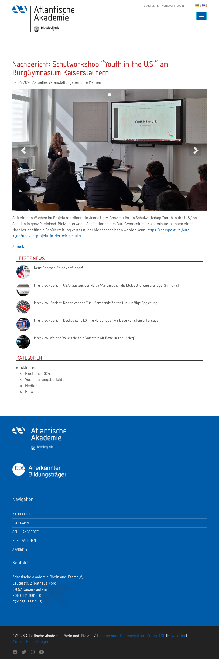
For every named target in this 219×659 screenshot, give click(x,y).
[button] (24, 150)
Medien (31, 385)
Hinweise (33, 391)
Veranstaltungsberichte (44, 379)
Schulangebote (25, 531)
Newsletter (176, 635)
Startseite (151, 5)
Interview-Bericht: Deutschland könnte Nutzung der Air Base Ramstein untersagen (97, 320)
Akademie (19, 549)
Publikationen (24, 540)
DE (197, 5)
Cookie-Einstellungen (31, 641)
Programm (20, 523)
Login (180, 5)
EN (204, 5)
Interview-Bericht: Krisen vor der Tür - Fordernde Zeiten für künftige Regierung (95, 302)
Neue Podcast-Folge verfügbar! (58, 267)
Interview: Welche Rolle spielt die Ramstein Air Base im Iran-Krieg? (85, 337)
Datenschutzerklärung (138, 635)
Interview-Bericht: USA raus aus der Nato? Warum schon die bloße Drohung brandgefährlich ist (106, 285)
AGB (162, 635)
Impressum (108, 635)
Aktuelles (28, 367)
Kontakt (167, 5)
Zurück (18, 246)
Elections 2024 (37, 373)
